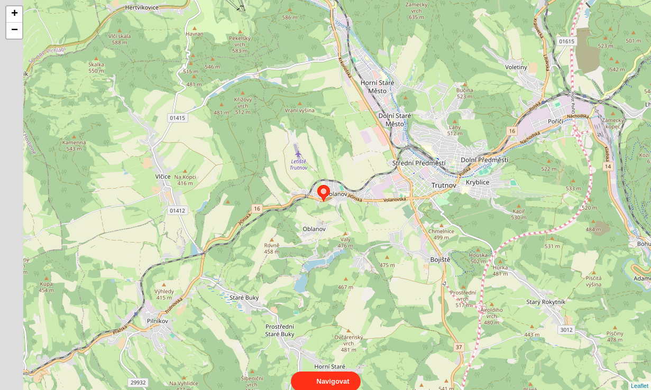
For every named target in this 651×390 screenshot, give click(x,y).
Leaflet (639, 376)
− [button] (14, 31)
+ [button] (14, 14)
